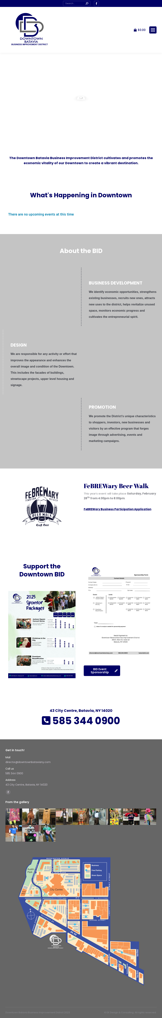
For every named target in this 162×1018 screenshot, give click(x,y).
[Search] (76, 3)
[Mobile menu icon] (153, 29)
